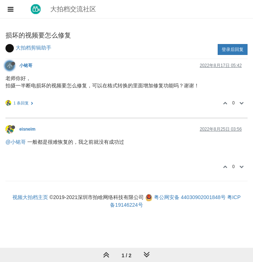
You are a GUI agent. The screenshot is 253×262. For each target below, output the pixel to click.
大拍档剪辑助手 (33, 48)
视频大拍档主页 (30, 197)
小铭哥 (25, 65)
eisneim (27, 129)
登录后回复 (233, 49)
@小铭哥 (15, 142)
